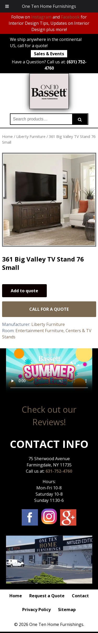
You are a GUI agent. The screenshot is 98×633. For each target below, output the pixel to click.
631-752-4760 (58, 471)
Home (7, 136)
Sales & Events (49, 54)
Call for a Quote (49, 309)
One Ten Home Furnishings (49, 6)
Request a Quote (47, 596)
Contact (80, 596)
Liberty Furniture (30, 136)
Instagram (41, 17)
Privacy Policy (36, 609)
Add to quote (24, 291)
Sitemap (67, 609)
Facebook (70, 17)
